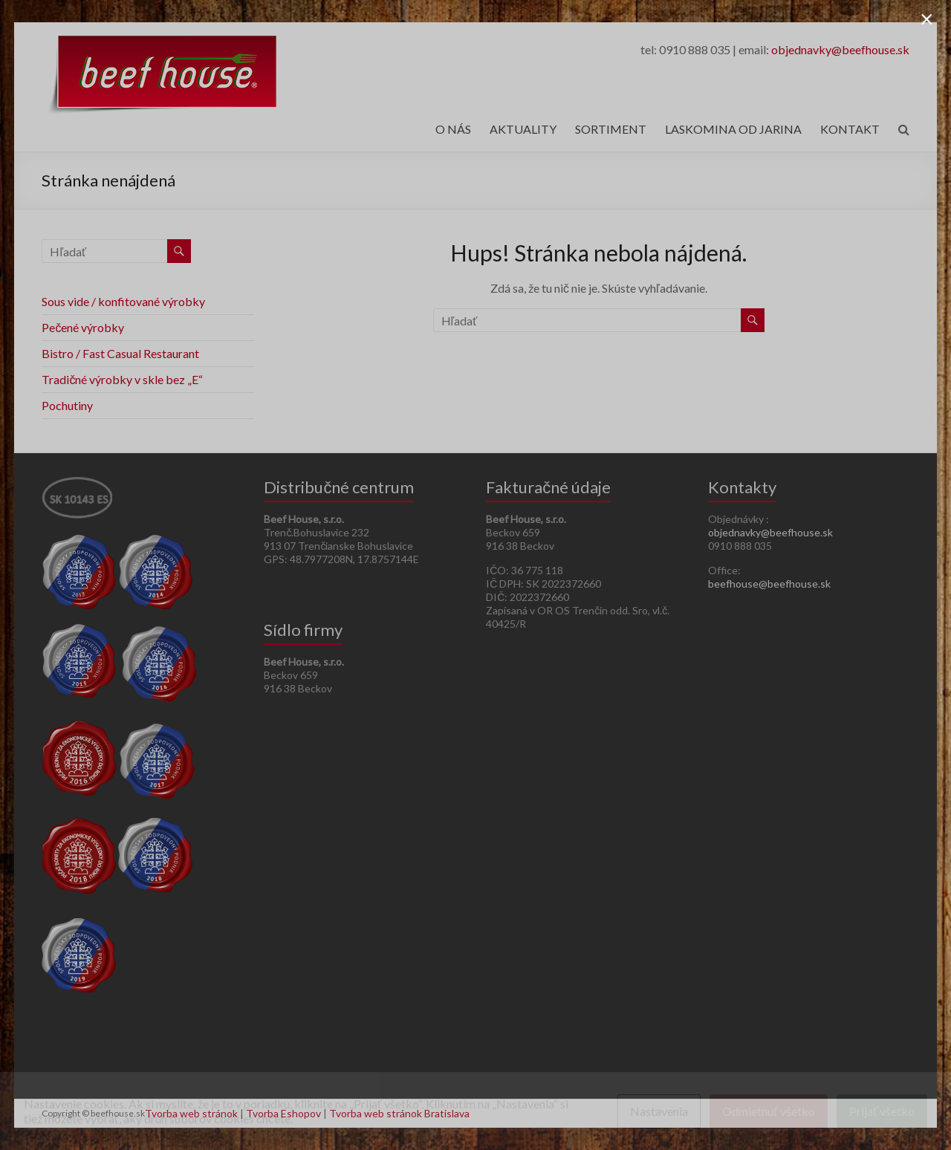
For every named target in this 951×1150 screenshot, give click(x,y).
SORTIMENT (610, 129)
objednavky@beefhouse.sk (840, 49)
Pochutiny (67, 405)
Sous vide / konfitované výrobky (123, 301)
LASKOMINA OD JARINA (733, 129)
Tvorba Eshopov (283, 1113)
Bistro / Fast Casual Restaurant (120, 353)
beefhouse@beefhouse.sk (769, 583)
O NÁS (453, 129)
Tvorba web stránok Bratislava (399, 1113)
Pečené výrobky (83, 327)
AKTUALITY (523, 129)
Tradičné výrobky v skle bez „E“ (122, 379)
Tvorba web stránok (191, 1113)
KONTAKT (850, 129)
